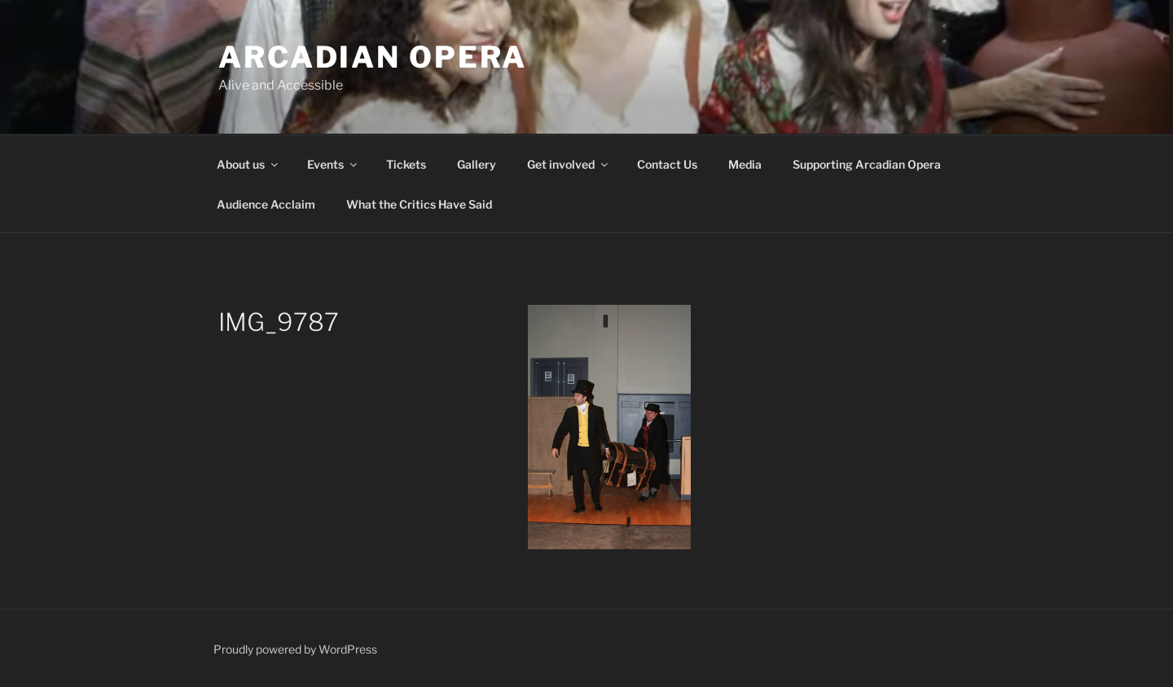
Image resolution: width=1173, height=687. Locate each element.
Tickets (406, 164)
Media (745, 164)
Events (333, 164)
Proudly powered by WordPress (295, 649)
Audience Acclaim (266, 204)
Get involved (568, 164)
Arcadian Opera (372, 57)
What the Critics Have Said (419, 204)
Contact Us (667, 164)
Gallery (476, 164)
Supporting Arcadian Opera (867, 164)
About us (248, 164)
